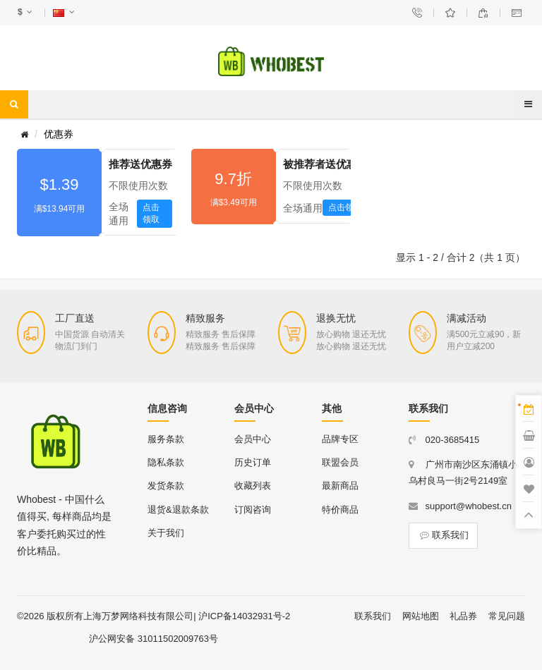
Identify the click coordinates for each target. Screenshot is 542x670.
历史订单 (252, 462)
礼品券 (463, 616)
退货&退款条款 (178, 509)
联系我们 (443, 535)
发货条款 (165, 485)
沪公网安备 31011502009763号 (153, 638)
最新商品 (340, 485)
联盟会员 (340, 462)
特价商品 (340, 509)
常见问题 (506, 616)
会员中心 (252, 439)
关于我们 (165, 533)
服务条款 (165, 439)
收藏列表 (252, 485)
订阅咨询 (252, 509)
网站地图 (420, 616)
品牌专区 (340, 439)
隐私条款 (165, 462)
